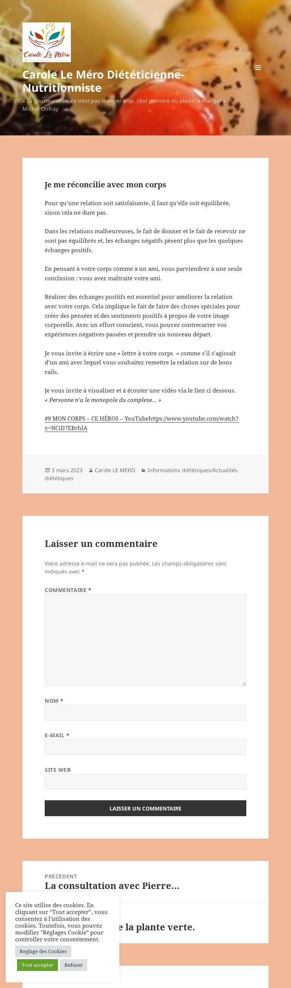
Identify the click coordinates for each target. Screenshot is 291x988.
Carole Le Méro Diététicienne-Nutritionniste (103, 81)
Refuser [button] (73, 964)
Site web (57, 769)
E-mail (57, 735)
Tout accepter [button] (37, 964)
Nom (54, 700)
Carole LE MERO (115, 470)
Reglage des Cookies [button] (43, 951)
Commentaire (68, 590)
